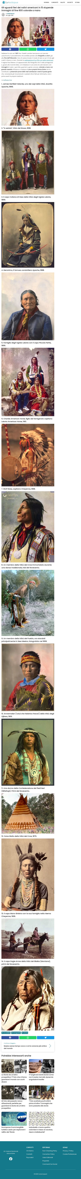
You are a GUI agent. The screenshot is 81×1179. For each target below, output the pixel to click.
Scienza (46, 2)
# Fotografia (16, 1033)
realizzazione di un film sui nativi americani (38, 60)
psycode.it (29, 1157)
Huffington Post (7, 80)
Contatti (29, 1154)
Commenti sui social (49, 1164)
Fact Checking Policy (49, 1151)
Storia (77, 2)
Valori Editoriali (47, 1157)
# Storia (25, 1033)
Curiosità (54, 2)
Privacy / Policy (68, 1151)
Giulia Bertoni (10, 13)
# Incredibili (6, 1033)
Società (70, 2)
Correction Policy (48, 1154)
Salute (62, 2)
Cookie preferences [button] (70, 1154)
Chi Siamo (30, 1151)
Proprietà (45, 1161)
